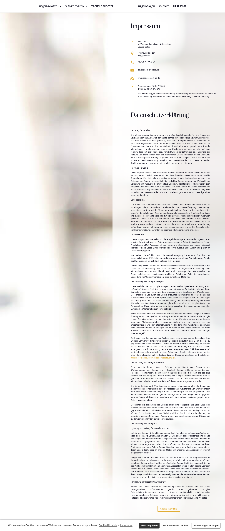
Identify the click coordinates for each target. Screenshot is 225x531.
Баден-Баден (146, 6)
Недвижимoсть (48, 6)
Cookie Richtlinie (168, 508)
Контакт (164, 6)
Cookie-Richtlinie (108, 525)
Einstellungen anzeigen (206, 525)
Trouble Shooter (102, 6)
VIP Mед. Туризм (74, 6)
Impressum (179, 6)
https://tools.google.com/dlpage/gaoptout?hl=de (153, 358)
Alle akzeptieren (149, 525)
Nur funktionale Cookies (176, 525)
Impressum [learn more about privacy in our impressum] (126, 525)
